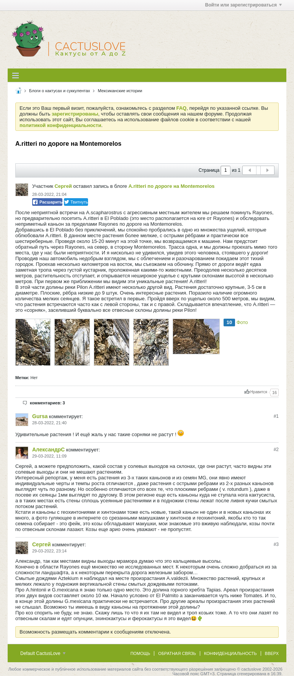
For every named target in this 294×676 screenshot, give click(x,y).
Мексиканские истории (120, 90)
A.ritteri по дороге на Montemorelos (171, 186)
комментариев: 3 (47, 403)
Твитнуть (76, 202)
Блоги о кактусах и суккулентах (59, 90)
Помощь (140, 653)
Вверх (272, 653)
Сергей (63, 186)
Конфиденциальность (230, 653)
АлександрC (48, 449)
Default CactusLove (42, 653)
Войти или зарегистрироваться (243, 5)
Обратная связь (177, 653)
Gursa (39, 416)
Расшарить (47, 202)
